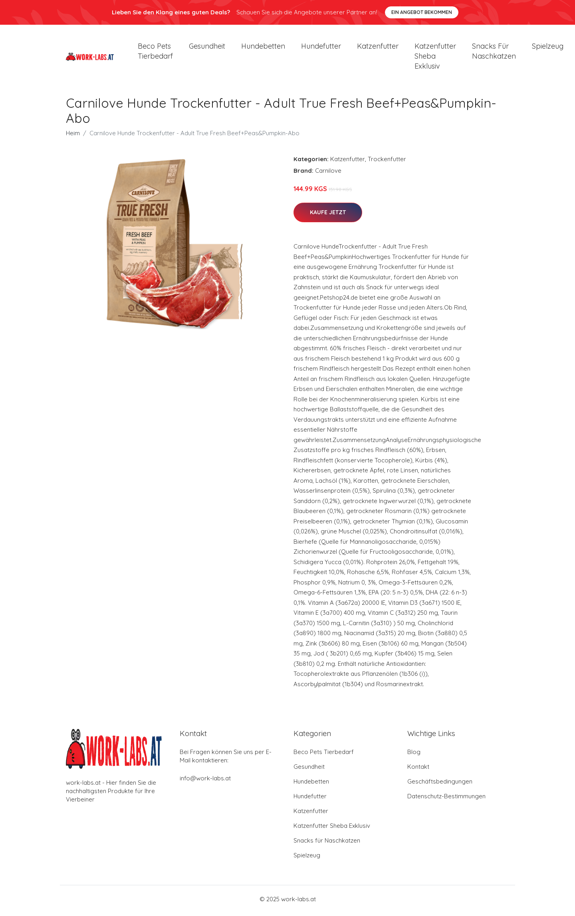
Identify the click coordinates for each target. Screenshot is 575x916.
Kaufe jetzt (328, 215)
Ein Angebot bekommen (421, 12)
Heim (73, 136)
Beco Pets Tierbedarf (155, 52)
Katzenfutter (378, 47)
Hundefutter (321, 47)
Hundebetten (263, 47)
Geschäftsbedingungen (439, 784)
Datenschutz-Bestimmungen (446, 799)
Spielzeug (547, 47)
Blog (413, 755)
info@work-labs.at (205, 781)
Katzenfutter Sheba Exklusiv (435, 57)
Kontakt (418, 770)
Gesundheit (207, 47)
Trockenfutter (387, 162)
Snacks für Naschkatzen (494, 52)
